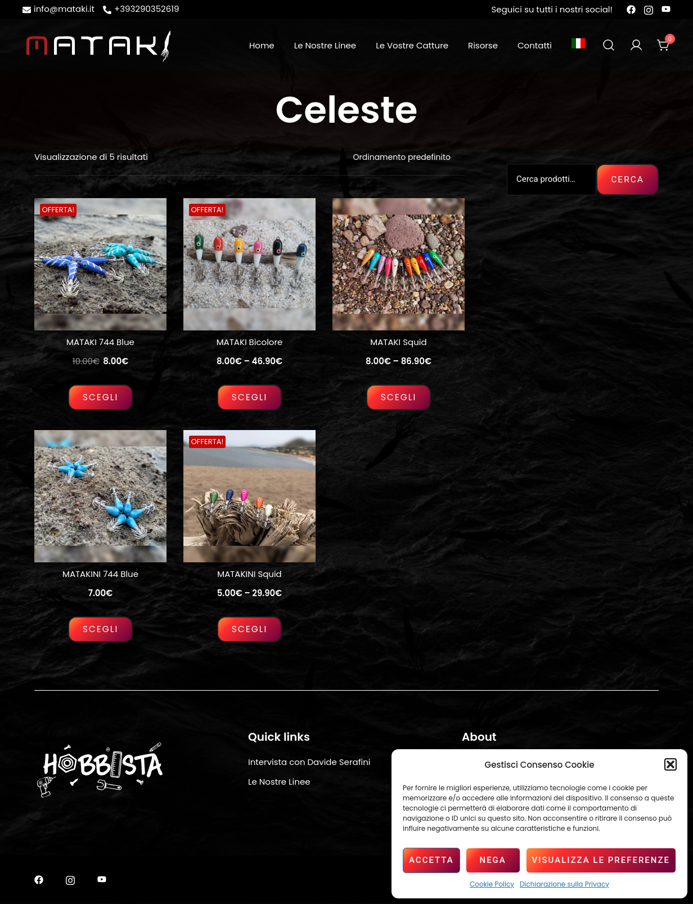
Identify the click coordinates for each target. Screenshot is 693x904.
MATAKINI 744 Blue (100, 574)
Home (261, 45)
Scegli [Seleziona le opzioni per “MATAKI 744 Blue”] (100, 397)
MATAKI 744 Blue (100, 342)
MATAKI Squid (398, 342)
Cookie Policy (492, 884)
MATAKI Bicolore (250, 342)
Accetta (431, 860)
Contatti (535, 45)
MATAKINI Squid (249, 574)
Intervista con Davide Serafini (309, 762)
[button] (670, 764)
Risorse (483, 45)
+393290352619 (141, 9)
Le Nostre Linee (325, 45)
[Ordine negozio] (403, 157)
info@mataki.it (58, 9)
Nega (492, 860)
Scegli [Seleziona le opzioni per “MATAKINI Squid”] (249, 629)
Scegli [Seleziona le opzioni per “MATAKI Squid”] (398, 397)
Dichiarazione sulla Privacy (564, 884)
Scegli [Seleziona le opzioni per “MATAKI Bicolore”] (249, 397)
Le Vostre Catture (412, 45)
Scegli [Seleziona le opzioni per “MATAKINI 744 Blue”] (100, 629)
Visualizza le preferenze (601, 860)
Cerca (627, 179)
